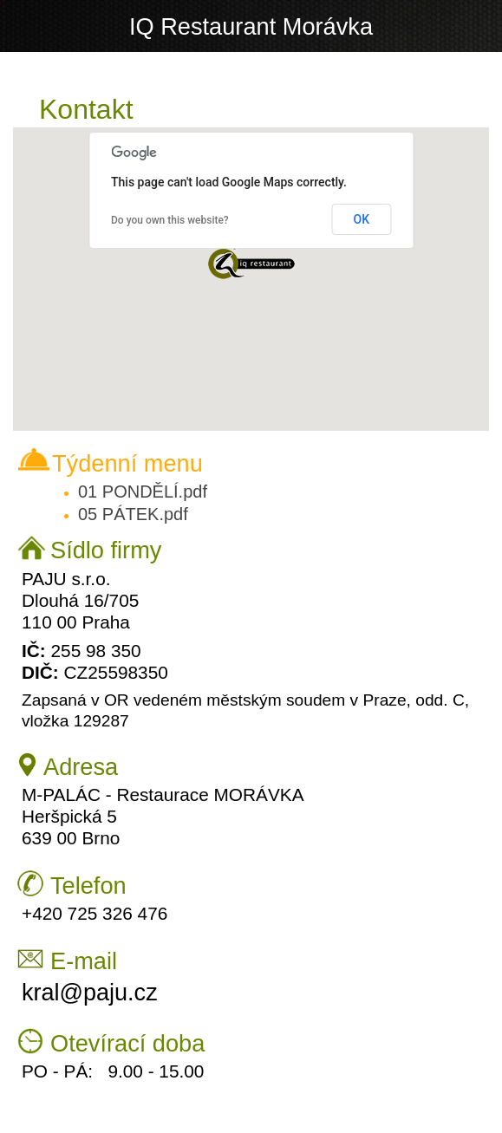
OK (362, 219)
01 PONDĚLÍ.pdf (142, 491)
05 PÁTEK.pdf (133, 514)
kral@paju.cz (90, 993)
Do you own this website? (170, 220)
